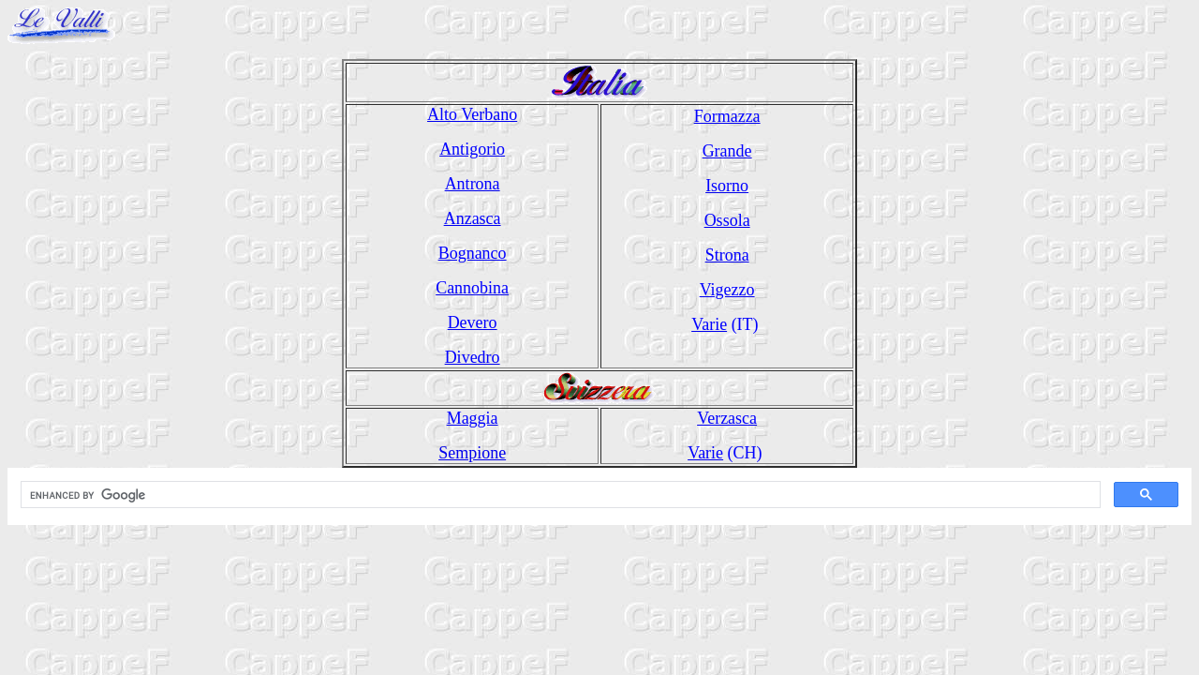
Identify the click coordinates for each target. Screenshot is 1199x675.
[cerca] (559, 495)
